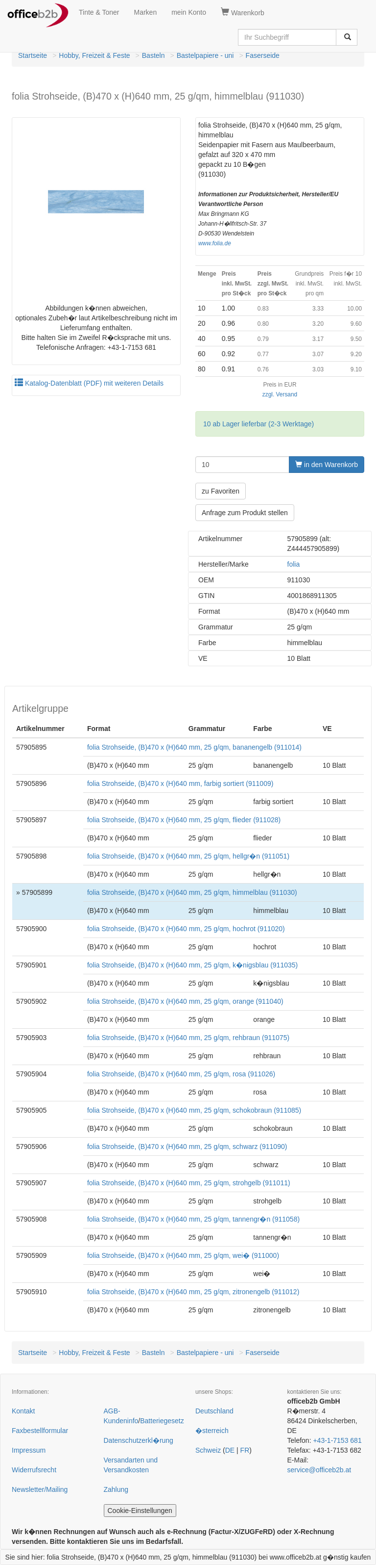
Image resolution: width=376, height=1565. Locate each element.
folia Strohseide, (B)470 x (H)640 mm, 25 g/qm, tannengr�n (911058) (193, 1219)
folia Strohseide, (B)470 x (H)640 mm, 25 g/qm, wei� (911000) (183, 1255)
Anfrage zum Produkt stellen (245, 513)
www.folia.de (214, 243)
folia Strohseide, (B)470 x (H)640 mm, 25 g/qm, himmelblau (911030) (192, 892)
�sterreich (212, 1431)
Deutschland (214, 1411)
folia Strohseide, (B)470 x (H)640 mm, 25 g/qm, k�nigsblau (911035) (192, 965)
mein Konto (188, 12)
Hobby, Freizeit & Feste (94, 55)
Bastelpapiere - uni (205, 55)
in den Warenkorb (326, 465)
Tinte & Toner (99, 12)
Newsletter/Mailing (40, 1489)
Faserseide (263, 55)
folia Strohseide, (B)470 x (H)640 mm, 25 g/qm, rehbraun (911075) (188, 1038)
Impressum (29, 1450)
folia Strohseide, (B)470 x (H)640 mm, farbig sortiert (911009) (180, 783)
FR (245, 1450)
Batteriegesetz (162, 1421)
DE (230, 1450)
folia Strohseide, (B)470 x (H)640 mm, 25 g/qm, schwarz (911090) (187, 1146)
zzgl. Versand (279, 394)
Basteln (153, 55)
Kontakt (23, 1411)
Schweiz (208, 1450)
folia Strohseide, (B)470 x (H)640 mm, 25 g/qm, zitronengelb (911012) (193, 1292)
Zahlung (116, 1489)
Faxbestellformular (40, 1431)
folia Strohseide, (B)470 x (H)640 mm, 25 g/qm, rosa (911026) (181, 1074)
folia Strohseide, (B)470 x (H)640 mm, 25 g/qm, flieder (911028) (184, 820)
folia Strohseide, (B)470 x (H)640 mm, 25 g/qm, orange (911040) (185, 1001)
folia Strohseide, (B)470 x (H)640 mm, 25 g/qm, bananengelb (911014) (194, 747)
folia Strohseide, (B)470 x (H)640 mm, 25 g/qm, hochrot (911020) (186, 929)
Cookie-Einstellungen (140, 1510)
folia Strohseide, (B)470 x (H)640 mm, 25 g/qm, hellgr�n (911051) (188, 856)
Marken (145, 12)
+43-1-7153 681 (337, 1440)
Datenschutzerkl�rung (138, 1440)
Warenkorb (242, 12)
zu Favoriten (220, 491)
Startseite (32, 55)
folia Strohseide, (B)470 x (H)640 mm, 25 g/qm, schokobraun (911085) (194, 1110)
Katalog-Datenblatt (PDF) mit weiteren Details (89, 383)
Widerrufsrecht (34, 1470)
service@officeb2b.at (319, 1470)
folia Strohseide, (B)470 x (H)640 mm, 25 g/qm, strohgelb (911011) (188, 1183)
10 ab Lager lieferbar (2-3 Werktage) (258, 424)
